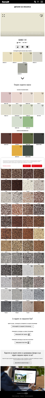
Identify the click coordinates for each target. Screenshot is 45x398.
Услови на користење (15, 396)
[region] (22, 163)
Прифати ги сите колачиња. (36, 165)
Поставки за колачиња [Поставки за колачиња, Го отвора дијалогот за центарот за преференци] (7, 165)
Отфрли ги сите (26, 165)
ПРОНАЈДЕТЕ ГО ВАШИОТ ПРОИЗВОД (22, 326)
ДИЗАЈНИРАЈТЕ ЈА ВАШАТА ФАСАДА (22, 362)
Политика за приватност (29, 396)
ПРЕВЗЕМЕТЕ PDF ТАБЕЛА (22, 334)
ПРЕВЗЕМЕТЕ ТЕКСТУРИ (22, 342)
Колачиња (22, 396)
